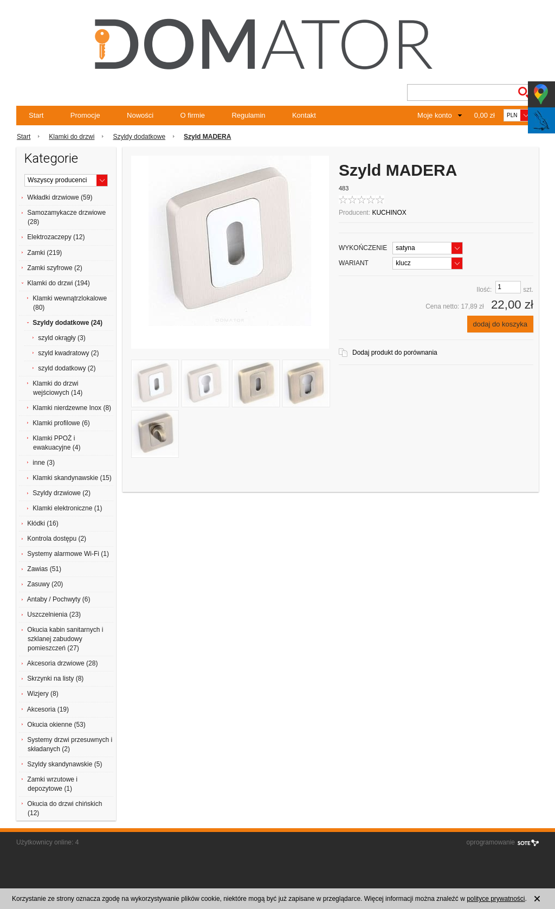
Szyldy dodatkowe (139, 136)
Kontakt (304, 115)
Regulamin (248, 115)
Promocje (85, 115)
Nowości (140, 115)
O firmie (192, 115)
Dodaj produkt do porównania (394, 352)
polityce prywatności (496, 898)
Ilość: (484, 289)
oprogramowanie (491, 842)
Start (36, 115)
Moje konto (434, 115)
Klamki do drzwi (71, 136)
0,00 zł (484, 115)
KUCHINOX (389, 212)
